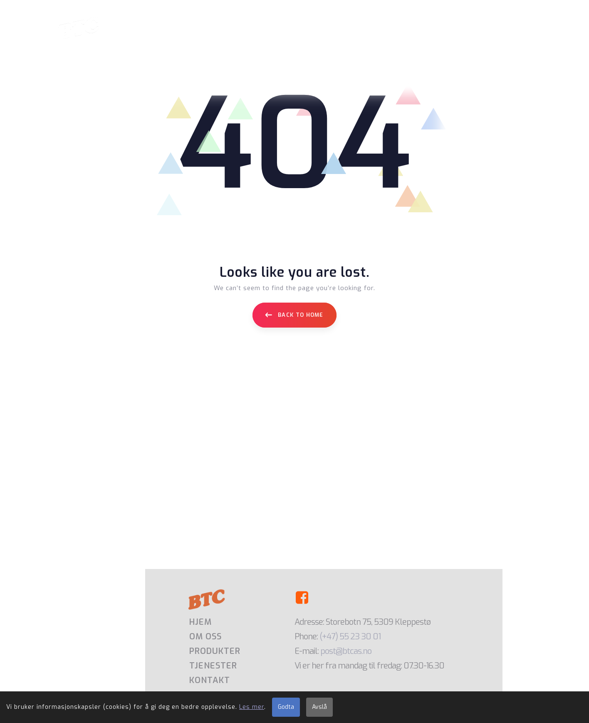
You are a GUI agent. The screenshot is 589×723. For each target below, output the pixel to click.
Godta (286, 707)
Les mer (251, 707)
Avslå (319, 707)
